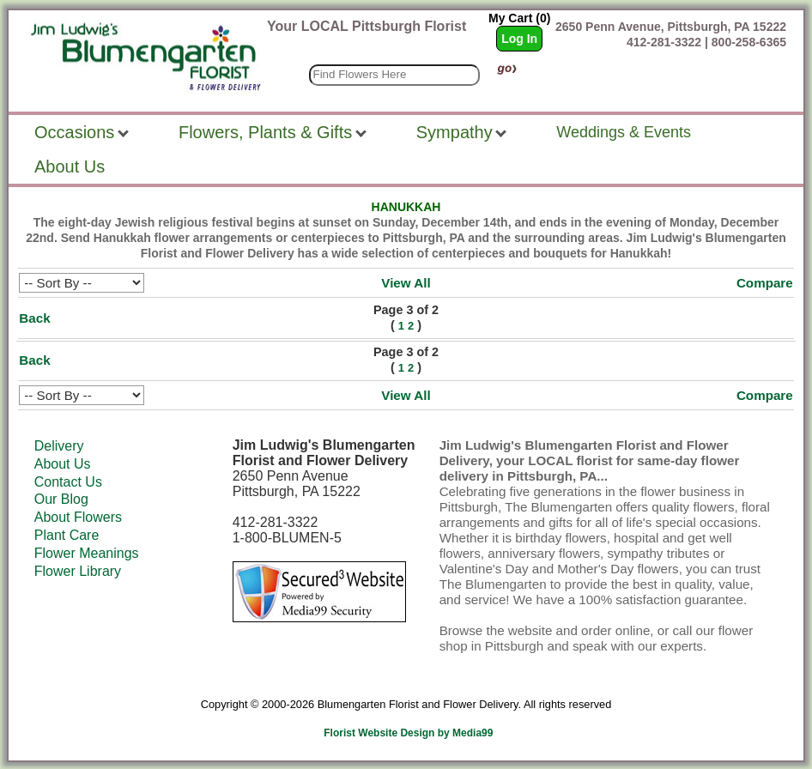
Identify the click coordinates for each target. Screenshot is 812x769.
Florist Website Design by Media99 (408, 733)
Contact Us (68, 482)
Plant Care (67, 535)
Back (34, 318)
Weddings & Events (623, 132)
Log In (519, 38)
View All (405, 283)
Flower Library (77, 571)
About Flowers (78, 517)
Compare (764, 283)
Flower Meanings (86, 553)
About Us (62, 464)
